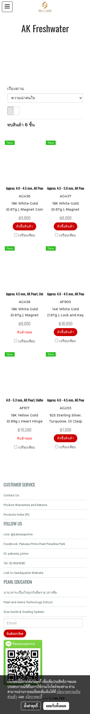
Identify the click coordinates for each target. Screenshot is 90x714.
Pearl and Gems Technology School (28, 602)
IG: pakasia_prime (16, 553)
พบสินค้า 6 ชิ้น (21, 124)
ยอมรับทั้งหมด (56, 706)
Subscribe (14, 633)
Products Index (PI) (17, 514)
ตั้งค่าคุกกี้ (31, 706)
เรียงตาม (17, 88)
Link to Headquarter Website (23, 573)
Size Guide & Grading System (24, 612)
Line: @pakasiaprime (18, 534)
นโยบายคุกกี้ (33, 697)
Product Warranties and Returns (25, 505)
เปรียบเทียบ (26, 235)
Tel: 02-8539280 (14, 563)
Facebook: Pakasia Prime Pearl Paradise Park (34, 544)
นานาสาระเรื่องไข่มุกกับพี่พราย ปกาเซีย (30, 592)
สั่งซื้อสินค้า (24, 226)
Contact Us (11, 495)
